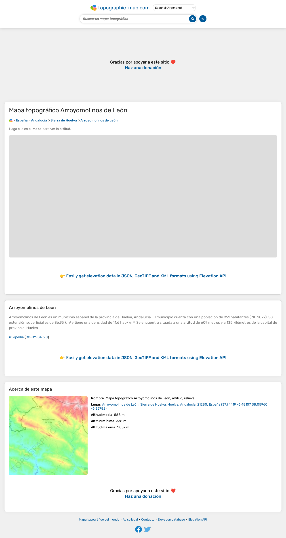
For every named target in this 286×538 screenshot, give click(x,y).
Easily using (146, 276)
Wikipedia (16, 337)
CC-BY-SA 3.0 (37, 337)
